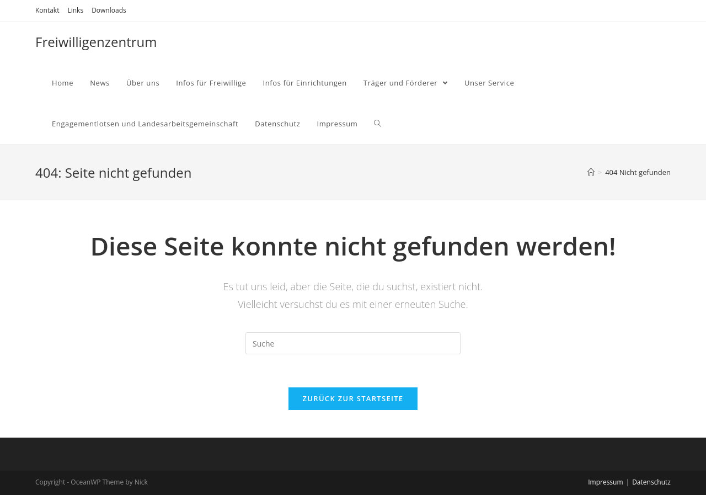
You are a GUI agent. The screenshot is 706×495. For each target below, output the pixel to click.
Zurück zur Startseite (353, 398)
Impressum (605, 482)
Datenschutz (651, 482)
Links (75, 10)
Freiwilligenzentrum (96, 42)
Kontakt (47, 10)
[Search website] (377, 123)
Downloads (109, 10)
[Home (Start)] (591, 172)
